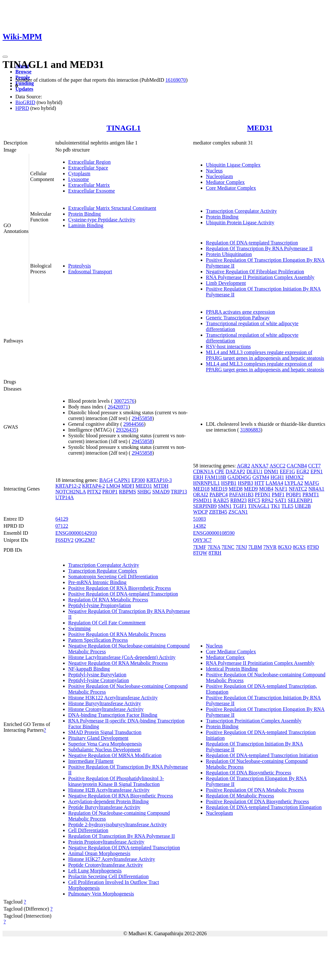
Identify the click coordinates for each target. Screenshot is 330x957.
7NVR (270, 547)
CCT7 (314, 465)
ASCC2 (278, 465)
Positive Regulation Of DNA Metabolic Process (255, 790)
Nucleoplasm (219, 176)
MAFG (311, 483)
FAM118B (215, 477)
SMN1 (225, 506)
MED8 (236, 488)
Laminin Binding (85, 225)
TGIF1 (240, 506)
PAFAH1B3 (241, 494)
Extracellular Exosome (91, 191)
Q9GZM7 (85, 540)
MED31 (260, 128)
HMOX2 (295, 477)
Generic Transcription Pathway (238, 317)
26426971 (118, 406)
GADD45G (239, 477)
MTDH (160, 486)
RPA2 (268, 500)
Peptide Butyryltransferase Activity (104, 807)
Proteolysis (79, 265)
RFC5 (254, 500)
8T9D (313, 547)
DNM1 (271, 471)
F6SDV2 (64, 540)
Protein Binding (84, 214)
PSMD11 (202, 500)
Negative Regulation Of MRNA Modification (115, 755)
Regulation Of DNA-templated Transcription (252, 242)
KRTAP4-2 (93, 486)
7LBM (255, 547)
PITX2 (94, 491)
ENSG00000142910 (76, 533)
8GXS (299, 547)
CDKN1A (203, 471)
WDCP (200, 512)
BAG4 (106, 480)
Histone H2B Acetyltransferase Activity (109, 790)
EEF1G (287, 471)
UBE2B (302, 506)
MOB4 (266, 488)
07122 (61, 526)
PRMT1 (310, 494)
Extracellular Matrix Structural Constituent (112, 208)
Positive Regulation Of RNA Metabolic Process (117, 634)
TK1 (275, 506)
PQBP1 (293, 494)
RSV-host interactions (228, 346)
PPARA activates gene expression (240, 312)
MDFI (128, 486)
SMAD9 (161, 491)
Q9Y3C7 (202, 540)
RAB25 (221, 500)
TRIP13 (179, 491)
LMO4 (113, 486)
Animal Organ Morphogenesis (99, 853)
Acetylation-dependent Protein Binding (108, 801)
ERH (198, 477)
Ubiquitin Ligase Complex (233, 165)
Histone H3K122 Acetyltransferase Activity (113, 697)
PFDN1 (262, 494)
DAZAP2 (235, 471)
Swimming (79, 628)
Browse (23, 71)
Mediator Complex (225, 182)
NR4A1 (317, 488)
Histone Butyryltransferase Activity (104, 703)
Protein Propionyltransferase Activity (106, 842)
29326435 (126, 430)
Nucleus (214, 170)
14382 (199, 526)
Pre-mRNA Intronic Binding (97, 582)
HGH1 (277, 477)
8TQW (200, 553)
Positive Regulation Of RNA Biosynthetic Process (119, 588)
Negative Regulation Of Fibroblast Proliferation (255, 271)
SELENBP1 (300, 500)
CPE (219, 471)
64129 (61, 519)
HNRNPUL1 (206, 483)
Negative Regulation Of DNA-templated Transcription (124, 847)
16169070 (175, 80)
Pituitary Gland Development (98, 738)
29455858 (142, 418)
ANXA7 (260, 465)
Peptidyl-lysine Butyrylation (97, 674)
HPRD (22, 108)
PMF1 (278, 494)
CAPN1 (122, 480)
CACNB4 (297, 465)
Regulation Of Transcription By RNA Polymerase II (259, 248)
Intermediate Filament (91, 761)
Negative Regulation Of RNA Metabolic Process (118, 663)
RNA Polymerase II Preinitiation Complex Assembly (260, 277)
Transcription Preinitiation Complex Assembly (254, 720)
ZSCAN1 (238, 512)
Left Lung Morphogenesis (95, 870)
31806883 (250, 430)
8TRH (214, 553)
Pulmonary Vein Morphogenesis (101, 893)
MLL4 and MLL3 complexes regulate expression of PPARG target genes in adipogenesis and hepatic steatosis (265, 355)
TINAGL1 (124, 128)
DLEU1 (254, 471)
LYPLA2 (294, 483)
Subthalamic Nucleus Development (104, 749)
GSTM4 (261, 477)
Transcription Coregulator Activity (241, 211)
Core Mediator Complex (231, 188)
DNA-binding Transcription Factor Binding (112, 715)
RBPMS (127, 491)
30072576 (124, 401)
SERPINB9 (205, 506)
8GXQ (285, 547)
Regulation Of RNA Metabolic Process (108, 599)
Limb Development (226, 283)
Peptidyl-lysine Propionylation (99, 605)
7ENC (227, 547)
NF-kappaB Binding (89, 669)
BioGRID (25, 102)
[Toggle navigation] (5, 57)
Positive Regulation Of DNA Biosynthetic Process (257, 801)
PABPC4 (218, 494)
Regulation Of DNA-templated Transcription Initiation (262, 755)
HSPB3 (245, 483)
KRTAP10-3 (159, 480)
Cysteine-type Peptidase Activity (101, 219)
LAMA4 (274, 483)
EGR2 (302, 471)
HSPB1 (229, 483)
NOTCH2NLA (70, 491)
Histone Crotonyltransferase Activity (106, 709)
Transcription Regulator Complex (102, 570)
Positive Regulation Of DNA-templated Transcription (123, 594)
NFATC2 (298, 488)
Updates (24, 89)
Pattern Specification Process (98, 640)
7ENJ (241, 547)
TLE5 (287, 506)
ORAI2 (200, 494)
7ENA (213, 547)
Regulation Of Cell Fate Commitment (107, 622)
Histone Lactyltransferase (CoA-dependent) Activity (121, 657)
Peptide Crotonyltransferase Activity (105, 865)
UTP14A (64, 497)
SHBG (144, 491)
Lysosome (78, 179)
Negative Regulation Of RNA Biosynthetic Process (120, 795)
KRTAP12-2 (68, 486)
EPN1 (316, 471)
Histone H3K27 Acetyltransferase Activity (111, 859)
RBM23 (238, 500)
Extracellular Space (88, 167)
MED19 (219, 488)
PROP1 (110, 491)
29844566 (133, 424)
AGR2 (243, 465)
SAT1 (280, 500)
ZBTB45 (218, 512)
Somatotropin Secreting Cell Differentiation (113, 576)
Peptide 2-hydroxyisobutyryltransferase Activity (117, 824)
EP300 (138, 480)
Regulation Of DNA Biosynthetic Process (248, 772)
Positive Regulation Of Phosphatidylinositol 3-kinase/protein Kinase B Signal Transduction (116, 781)
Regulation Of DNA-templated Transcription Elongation (264, 807)
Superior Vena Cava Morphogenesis (105, 744)
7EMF (199, 547)
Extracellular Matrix (89, 185)
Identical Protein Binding (232, 669)
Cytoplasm (79, 173)
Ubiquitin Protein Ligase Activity (240, 222)
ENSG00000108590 (214, 533)
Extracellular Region (89, 162)
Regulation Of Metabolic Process (240, 795)
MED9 (251, 488)
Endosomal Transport (90, 271)
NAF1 (281, 488)
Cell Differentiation (88, 830)
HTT (259, 483)
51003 (199, 519)
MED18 (201, 488)
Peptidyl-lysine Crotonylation (98, 680)
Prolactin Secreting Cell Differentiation (108, 876)
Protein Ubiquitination (229, 254)
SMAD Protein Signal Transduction (104, 732)
